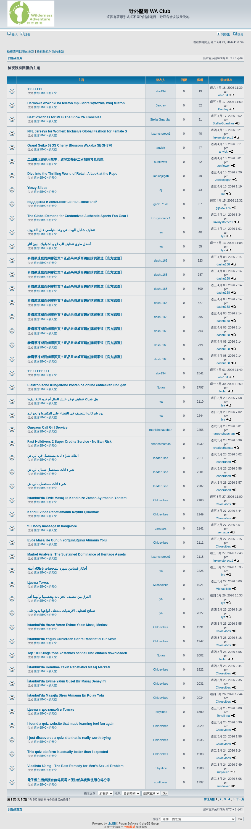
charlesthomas (161, 443)
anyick (160, 147)
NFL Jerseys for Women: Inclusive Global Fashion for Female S (77, 131)
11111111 (34, 89)
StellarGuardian (160, 119)
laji (160, 190)
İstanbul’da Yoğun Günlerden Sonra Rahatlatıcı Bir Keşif (71, 639)
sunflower (160, 161)
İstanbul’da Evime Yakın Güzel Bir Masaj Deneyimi (66, 681)
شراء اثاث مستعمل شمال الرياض (50, 470)
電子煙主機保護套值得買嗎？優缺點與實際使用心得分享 (68, 780)
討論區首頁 (15, 58)
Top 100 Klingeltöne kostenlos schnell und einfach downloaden (77, 653)
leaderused (160, 458)
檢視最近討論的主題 (50, 51)
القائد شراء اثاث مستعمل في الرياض (52, 456)
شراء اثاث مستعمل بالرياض (46, 484)
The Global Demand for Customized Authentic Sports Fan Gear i (77, 216)
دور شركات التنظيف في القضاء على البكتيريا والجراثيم (65, 413)
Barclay (161, 105)
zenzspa (161, 528)
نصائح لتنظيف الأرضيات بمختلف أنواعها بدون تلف (61, 611)
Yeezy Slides (37, 188)
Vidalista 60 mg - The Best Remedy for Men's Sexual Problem (75, 766)
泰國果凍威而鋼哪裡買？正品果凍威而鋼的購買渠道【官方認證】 (75, 258)
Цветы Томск (38, 583)
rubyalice (161, 768)
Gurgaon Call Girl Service (47, 427)
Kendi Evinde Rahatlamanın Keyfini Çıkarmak (63, 512)
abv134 (161, 91)
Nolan (161, 387)
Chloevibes (160, 500)
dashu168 (160, 260)
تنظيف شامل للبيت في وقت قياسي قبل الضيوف (61, 230)
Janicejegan (161, 176)
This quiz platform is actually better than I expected (67, 752)
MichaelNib (160, 584)
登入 (12, 34)
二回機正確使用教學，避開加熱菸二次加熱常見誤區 (65, 159)
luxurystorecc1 (161, 133)
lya (161, 232)
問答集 (223, 34)
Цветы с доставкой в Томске (50, 709)
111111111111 (38, 371)
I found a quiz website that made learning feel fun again (70, 724)
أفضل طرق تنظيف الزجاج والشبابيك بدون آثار (59, 244)
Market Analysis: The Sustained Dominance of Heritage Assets (76, 554)
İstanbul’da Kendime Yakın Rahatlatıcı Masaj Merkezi (68, 667)
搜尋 (238, 34)
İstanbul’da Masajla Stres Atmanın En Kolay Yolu (65, 695)
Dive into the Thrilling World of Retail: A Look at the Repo (72, 174)
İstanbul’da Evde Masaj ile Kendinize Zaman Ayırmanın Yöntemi (77, 498)
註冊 (25, 34)
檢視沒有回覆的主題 (20, 51)
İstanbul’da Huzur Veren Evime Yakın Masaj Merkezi (68, 625)
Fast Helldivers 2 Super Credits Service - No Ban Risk (69, 442)
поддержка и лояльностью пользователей (62, 202)
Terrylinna (160, 711)
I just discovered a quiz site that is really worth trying (69, 738)
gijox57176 (160, 204)
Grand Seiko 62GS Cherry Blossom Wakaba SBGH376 (69, 145)
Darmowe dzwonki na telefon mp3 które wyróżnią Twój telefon (76, 103)
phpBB (112, 823)
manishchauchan (160, 429)
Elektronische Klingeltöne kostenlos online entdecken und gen (76, 385)
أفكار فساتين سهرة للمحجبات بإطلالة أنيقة (57, 568)
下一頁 (240, 799)
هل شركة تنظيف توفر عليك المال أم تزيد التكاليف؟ (62, 399)
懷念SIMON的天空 (45, 93)
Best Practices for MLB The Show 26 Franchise (64, 117)
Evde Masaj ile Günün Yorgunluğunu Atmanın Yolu (67, 540)
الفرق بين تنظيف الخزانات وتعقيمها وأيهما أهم (59, 597)
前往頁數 (209, 799)
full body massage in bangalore (52, 526)
